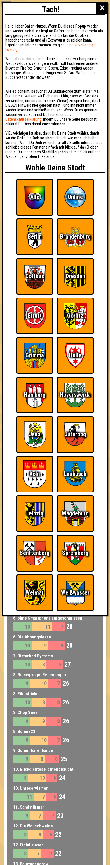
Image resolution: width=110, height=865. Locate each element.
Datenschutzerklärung (23, 119)
